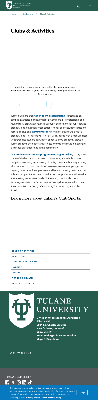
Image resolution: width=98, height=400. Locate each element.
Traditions (19, 256)
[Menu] (90, 6)
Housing (17, 267)
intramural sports (42, 131)
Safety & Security (23, 283)
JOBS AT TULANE (20, 353)
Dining (16, 272)
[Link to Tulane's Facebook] (19, 382)
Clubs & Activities (23, 250)
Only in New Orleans (25, 261)
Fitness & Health (22, 277)
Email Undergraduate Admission (56, 335)
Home (13, 13)
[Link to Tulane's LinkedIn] (24, 382)
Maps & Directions (48, 339)
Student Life (28, 13)
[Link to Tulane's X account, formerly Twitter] (13, 382)
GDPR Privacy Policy (51, 397)
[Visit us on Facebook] (7, 382)
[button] (47, 251)
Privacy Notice (33, 397)
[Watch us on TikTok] (30, 382)
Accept (82, 393)
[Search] (78, 7)
